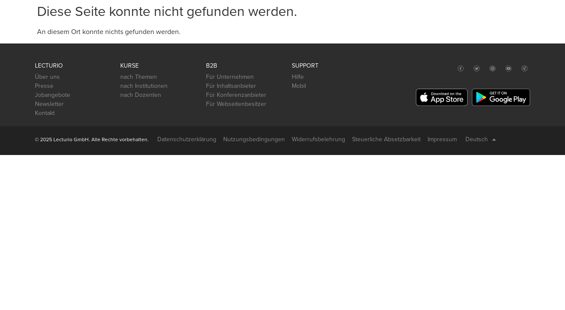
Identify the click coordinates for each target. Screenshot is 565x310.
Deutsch (480, 139)
